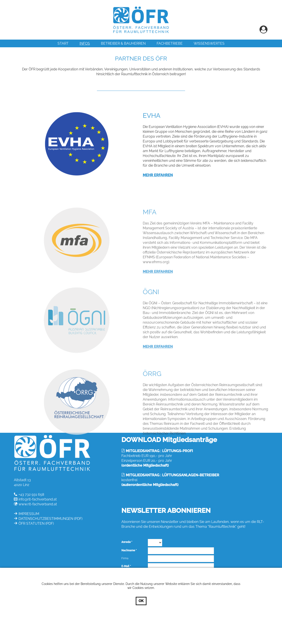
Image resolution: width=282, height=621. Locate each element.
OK (141, 601)
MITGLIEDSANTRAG (143, 451)
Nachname (128, 550)
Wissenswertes (209, 43)
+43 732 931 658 (31, 494)
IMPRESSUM (29, 514)
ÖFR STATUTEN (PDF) (36, 523)
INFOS (85, 43)
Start (63, 43)
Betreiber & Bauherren (123, 43)
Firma (124, 558)
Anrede (126, 542)
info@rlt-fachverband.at (38, 499)
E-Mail (125, 566)
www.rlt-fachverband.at (38, 504)
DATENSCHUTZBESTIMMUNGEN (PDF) (50, 519)
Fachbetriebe (170, 43)
